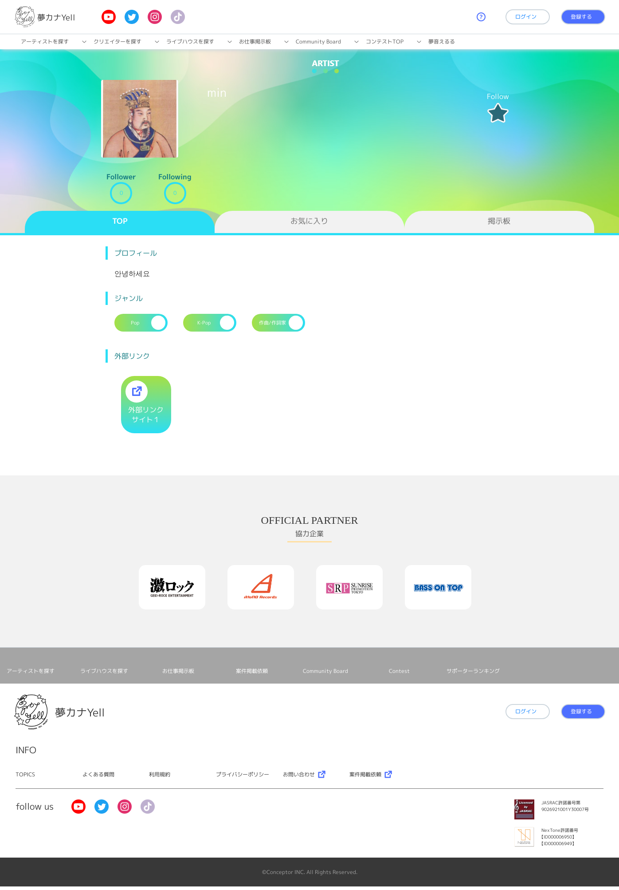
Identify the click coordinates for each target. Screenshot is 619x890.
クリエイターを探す (117, 41)
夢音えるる (441, 41)
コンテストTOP (385, 41)
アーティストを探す (45, 41)
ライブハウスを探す (190, 41)
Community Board (318, 41)
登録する (581, 16)
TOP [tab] (120, 221)
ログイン (526, 16)
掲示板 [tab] (499, 221)
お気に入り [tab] (309, 221)
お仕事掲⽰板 (255, 41)
